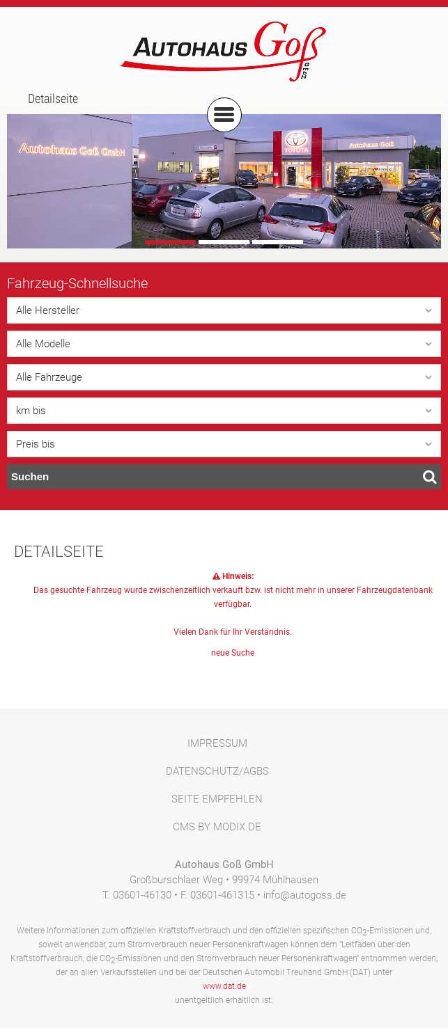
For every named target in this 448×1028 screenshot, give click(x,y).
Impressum (217, 743)
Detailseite (53, 98)
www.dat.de (224, 986)
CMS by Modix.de (217, 827)
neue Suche (232, 653)
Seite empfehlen (217, 799)
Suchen (224, 476)
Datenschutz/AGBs (217, 771)
